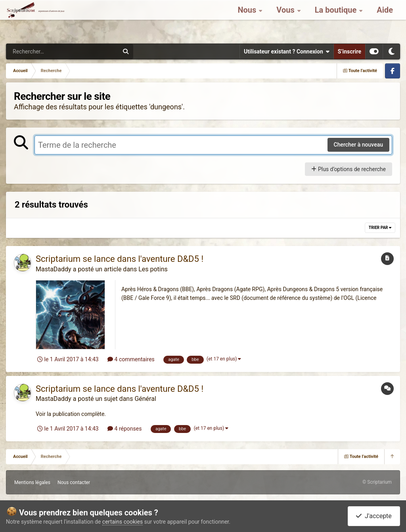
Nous (247, 20)
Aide (385, 20)
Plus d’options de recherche (348, 169)
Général (145, 398)
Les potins (153, 269)
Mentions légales (32, 482)
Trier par (380, 227)
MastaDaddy (53, 269)
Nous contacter (73, 482)
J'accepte (374, 516)
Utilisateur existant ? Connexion (286, 51)
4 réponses (124, 428)
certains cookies (122, 522)
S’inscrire (349, 51)
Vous (286, 20)
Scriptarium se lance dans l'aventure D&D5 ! (119, 259)
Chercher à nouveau (358, 144)
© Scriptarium (377, 482)
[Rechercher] (40, 51)
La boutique (337, 20)
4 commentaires (131, 359)
